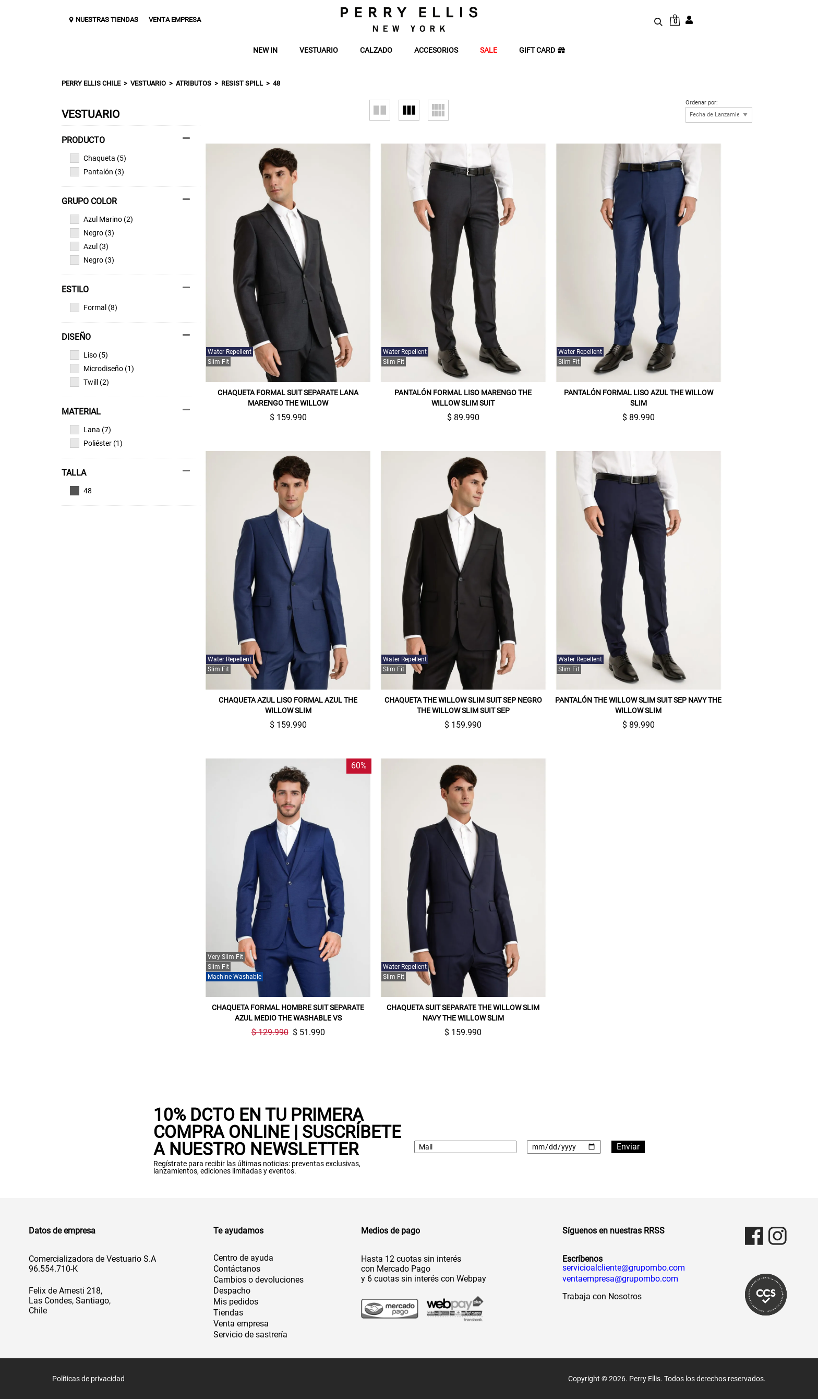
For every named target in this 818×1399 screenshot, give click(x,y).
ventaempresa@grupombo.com (620, 1279)
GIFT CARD (542, 50)
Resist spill (242, 83)
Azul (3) (89, 246)
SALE (488, 50)
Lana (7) (90, 429)
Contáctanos (236, 1269)
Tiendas (228, 1313)
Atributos (193, 83)
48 (276, 83)
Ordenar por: (701, 103)
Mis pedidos (235, 1302)
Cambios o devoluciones (258, 1280)
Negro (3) (92, 233)
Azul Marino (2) (101, 219)
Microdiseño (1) (102, 368)
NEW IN (265, 50)
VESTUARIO (318, 50)
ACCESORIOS (436, 50)
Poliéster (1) (96, 443)
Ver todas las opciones (126, 490)
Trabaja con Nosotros (602, 1296)
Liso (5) (89, 355)
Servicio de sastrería (250, 1334)
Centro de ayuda (243, 1258)
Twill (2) (89, 382)
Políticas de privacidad (88, 1378)
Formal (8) (93, 307)
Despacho (231, 1291)
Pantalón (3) (97, 171)
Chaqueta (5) (98, 158)
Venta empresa (241, 1324)
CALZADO (376, 50)
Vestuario (148, 83)
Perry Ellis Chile (91, 83)
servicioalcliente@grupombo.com (623, 1268)
